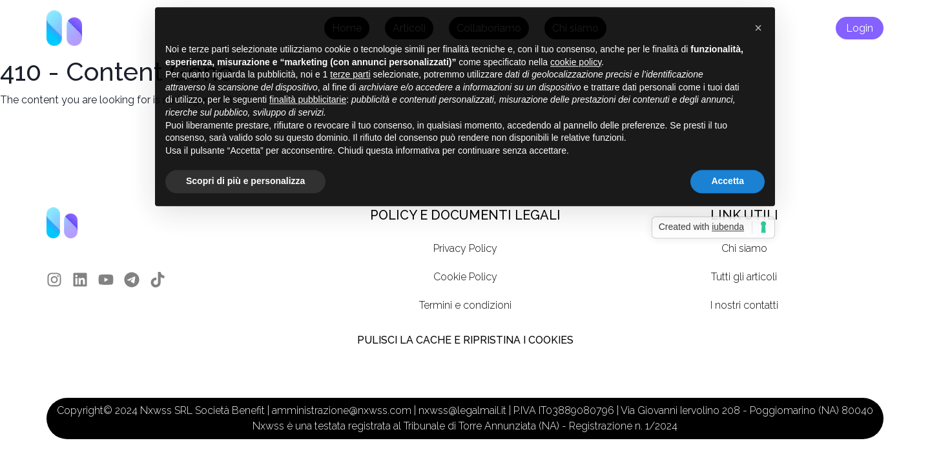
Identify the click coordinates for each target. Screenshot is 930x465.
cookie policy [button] (575, 49)
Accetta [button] (727, 168)
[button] (758, 15)
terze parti (350, 62)
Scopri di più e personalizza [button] (245, 168)
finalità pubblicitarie (307, 87)
